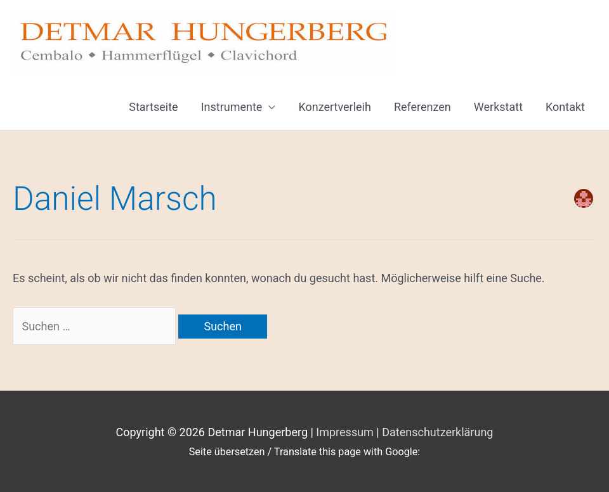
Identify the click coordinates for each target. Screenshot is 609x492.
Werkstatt (498, 106)
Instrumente (232, 106)
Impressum (345, 432)
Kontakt (565, 106)
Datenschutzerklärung (437, 432)
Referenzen (422, 106)
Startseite (153, 106)
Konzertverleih (334, 106)
